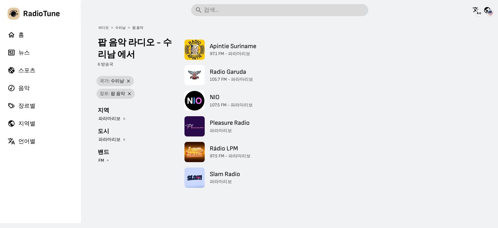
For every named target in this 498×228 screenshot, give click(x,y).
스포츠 (21, 70)
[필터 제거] (128, 81)
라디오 (103, 28)
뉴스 (19, 52)
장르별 (21, 106)
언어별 (21, 141)
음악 (19, 88)
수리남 (120, 28)
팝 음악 (137, 28)
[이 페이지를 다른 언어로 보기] (476, 10)
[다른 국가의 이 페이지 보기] (487, 10)
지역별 (21, 123)
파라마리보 (109, 118)
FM (101, 160)
